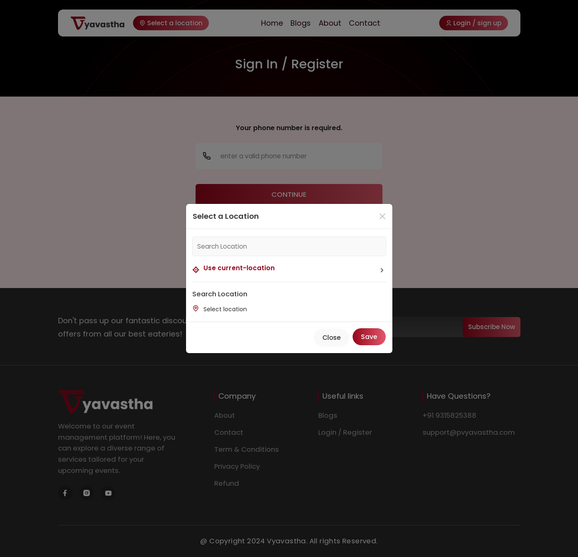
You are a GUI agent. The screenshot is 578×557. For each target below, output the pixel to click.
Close (331, 337)
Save (369, 336)
